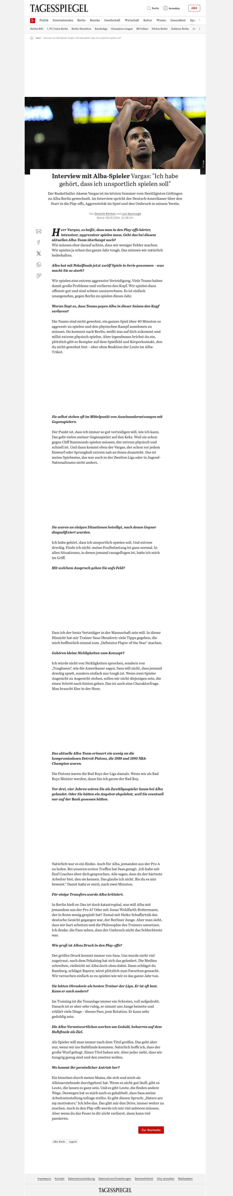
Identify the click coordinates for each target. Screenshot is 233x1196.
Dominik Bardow (105, 213)
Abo (194, 8)
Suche (153, 8)
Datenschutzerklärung (81, 1178)
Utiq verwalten (165, 1178)
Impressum (44, 1178)
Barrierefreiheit (144, 1178)
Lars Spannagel (131, 213)
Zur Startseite (151, 1130)
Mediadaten (185, 1178)
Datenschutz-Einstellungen (114, 1178)
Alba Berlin (59, 1141)
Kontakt (59, 1178)
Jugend (73, 1141)
